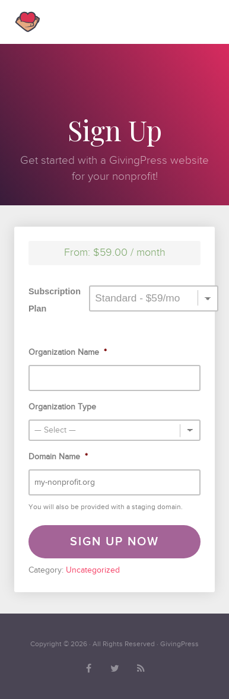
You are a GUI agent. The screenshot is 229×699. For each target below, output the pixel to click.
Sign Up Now (114, 542)
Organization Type (62, 407)
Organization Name (67, 352)
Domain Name (58, 457)
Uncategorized (93, 570)
